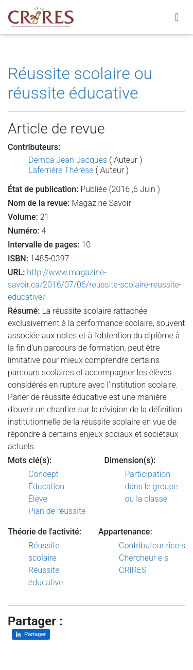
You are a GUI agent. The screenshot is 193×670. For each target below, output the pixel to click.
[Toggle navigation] (177, 17)
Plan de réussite (56, 511)
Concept (43, 474)
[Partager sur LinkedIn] (31, 634)
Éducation (46, 486)
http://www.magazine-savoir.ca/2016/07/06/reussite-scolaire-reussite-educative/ (95, 284)
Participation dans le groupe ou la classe (151, 486)
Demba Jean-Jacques (67, 160)
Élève (37, 499)
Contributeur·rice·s (152, 545)
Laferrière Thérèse (61, 170)
